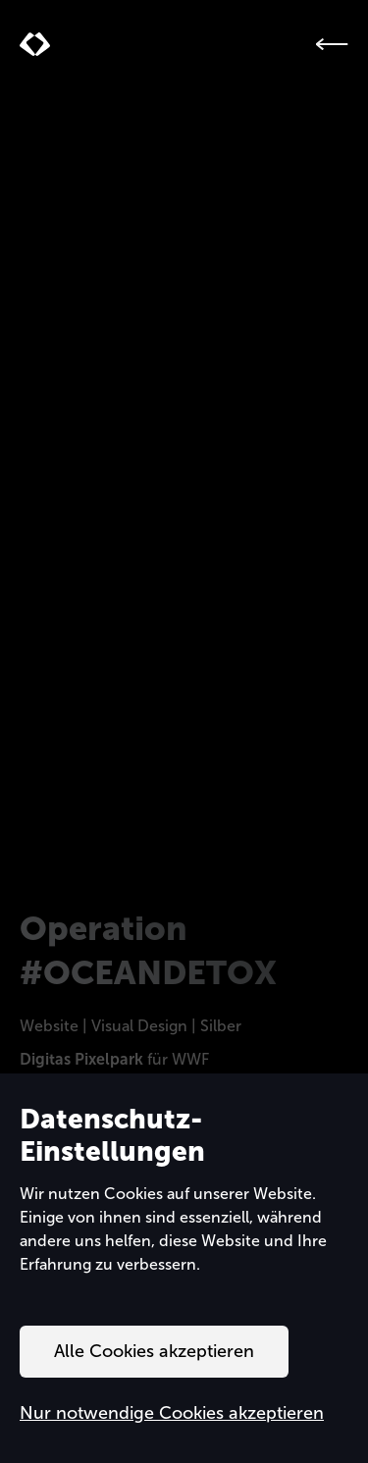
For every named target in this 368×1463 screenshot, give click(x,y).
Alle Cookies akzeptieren (154, 1351)
